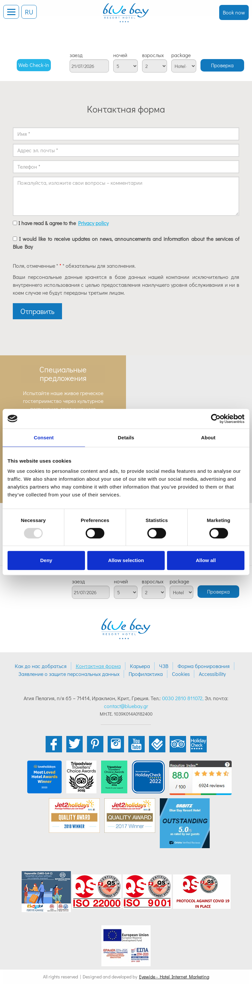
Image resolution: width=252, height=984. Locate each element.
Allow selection (126, 560)
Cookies (181, 673)
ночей (120, 55)
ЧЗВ (163, 665)
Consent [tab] (44, 437)
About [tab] (208, 437)
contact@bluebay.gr (126, 705)
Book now (234, 12)
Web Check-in (33, 64)
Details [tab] (126, 437)
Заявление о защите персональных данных (68, 673)
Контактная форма (98, 665)
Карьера (140, 665)
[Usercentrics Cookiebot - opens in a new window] (215, 419)
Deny (46, 560)
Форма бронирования (204, 665)
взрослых (153, 55)
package (181, 55)
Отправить (37, 311)
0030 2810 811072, (182, 698)
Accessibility (212, 673)
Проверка (222, 65)
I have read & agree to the (63, 223)
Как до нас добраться (41, 665)
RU (29, 12)
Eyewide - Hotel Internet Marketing (174, 977)
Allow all (206, 560)
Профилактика (146, 673)
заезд (76, 55)
